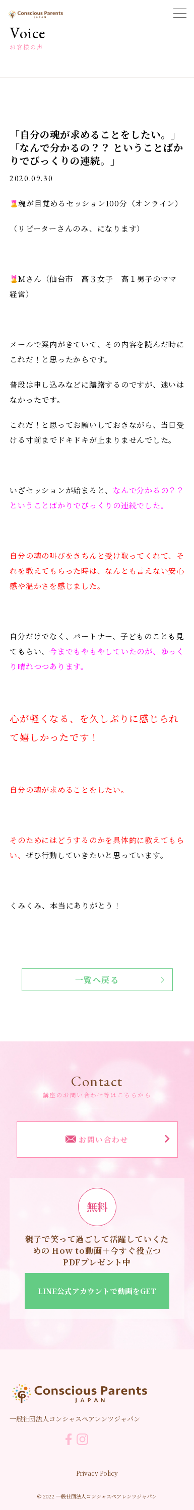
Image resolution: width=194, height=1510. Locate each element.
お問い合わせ (118, 1139)
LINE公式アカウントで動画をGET (97, 1291)
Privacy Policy (97, 1473)
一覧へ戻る (120, 980)
